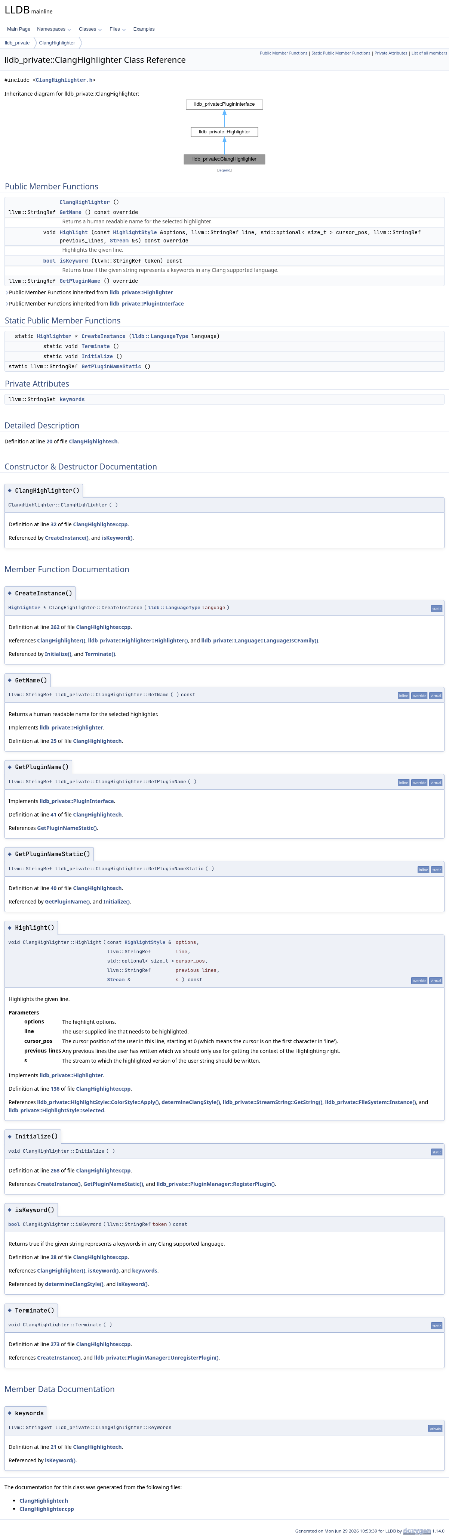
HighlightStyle (135, 232)
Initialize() (58, 653)
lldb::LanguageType (160, 336)
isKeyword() (117, 537)
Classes (90, 29)
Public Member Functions (283, 53)
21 (53, 1446)
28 (53, 1257)
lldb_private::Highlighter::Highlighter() (138, 640)
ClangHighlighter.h (64, 80)
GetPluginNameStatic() (67, 827)
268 (54, 1170)
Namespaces (54, 29)
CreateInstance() (66, 537)
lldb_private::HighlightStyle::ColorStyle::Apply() (98, 1102)
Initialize (97, 356)
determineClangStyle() (191, 1102)
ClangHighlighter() (61, 640)
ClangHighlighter (57, 43)
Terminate (96, 346)
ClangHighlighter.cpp (100, 524)
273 (54, 1344)
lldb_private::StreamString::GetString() (272, 1102)
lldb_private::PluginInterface (147, 303)
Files (118, 29)
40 (53, 888)
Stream (119, 240)
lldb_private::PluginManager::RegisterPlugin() (216, 1183)
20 (49, 441)
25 (53, 740)
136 (54, 1088)
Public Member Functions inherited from (88, 292)
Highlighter (54, 336)
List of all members (429, 53)
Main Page (18, 29)
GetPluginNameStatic (111, 366)
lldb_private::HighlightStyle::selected (56, 1110)
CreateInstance (104, 336)
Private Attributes (391, 53)
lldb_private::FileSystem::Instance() (370, 1102)
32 (53, 524)
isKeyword (73, 260)
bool (49, 260)
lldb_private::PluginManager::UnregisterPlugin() (156, 1357)
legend (225, 170)
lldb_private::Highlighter (141, 292)
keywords (71, 399)
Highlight (73, 232)
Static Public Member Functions (341, 53)
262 (54, 626)
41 (53, 814)
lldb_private (17, 43)
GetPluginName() (67, 901)
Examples (144, 29)
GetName (70, 212)
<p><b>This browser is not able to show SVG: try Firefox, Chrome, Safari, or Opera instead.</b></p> (224, 132)
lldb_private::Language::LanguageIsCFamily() (260, 640)
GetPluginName (79, 281)
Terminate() (100, 653)
